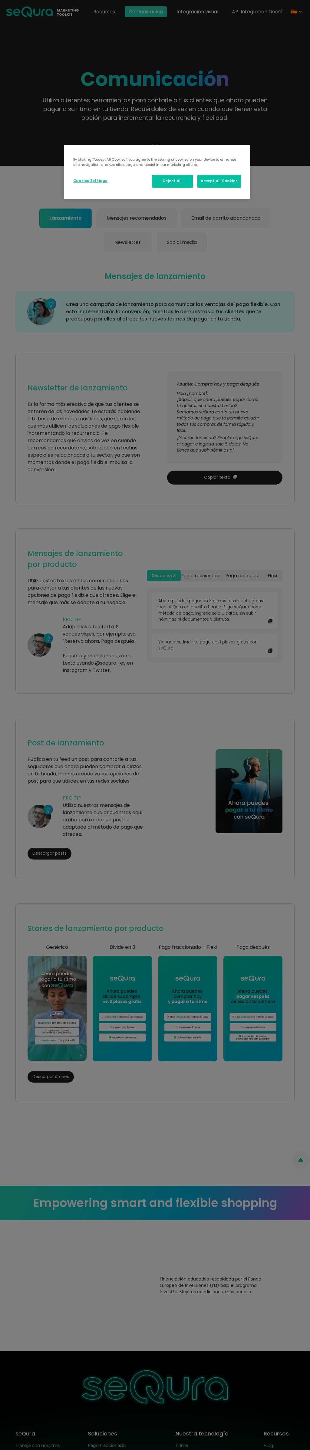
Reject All (172, 181)
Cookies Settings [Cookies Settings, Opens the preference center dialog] (90, 180)
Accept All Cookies (219, 181)
